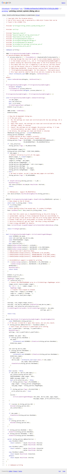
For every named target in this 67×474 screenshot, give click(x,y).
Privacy (15, 471)
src (21, 8)
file (37, 15)
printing (5, 11)
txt (60, 471)
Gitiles (10, 471)
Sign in (63, 3)
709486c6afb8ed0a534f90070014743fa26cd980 (41, 8)
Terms (20, 471)
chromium (6, 8)
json (63, 471)
